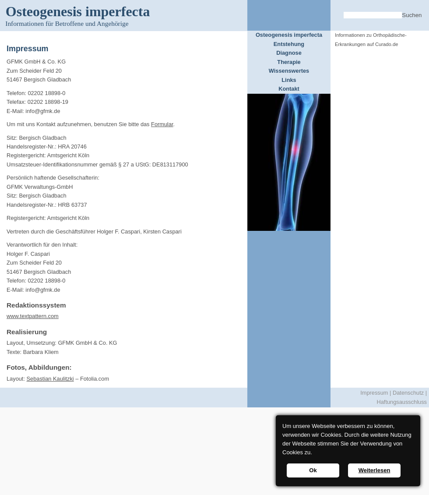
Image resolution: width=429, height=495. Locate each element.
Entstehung (289, 44)
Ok (312, 470)
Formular (162, 124)
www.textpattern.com (33, 316)
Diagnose (289, 53)
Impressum (374, 392)
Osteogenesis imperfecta (289, 35)
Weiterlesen (374, 470)
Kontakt (288, 88)
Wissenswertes (289, 70)
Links (288, 80)
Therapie (288, 62)
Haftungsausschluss (401, 402)
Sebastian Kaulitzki (50, 378)
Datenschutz (408, 392)
